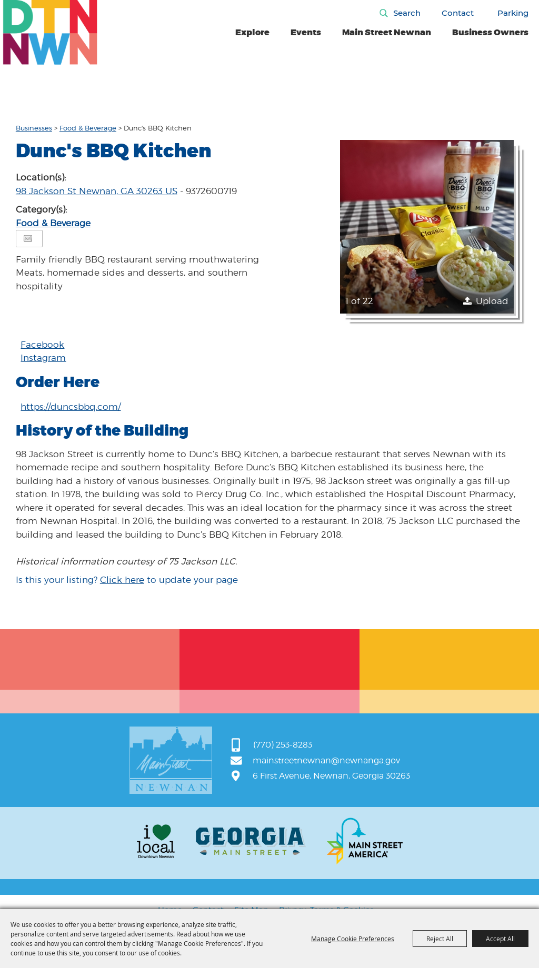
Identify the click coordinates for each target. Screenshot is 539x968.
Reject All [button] (439, 938)
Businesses (34, 128)
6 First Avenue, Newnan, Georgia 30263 (331, 776)
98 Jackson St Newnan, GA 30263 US (96, 191)
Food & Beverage (87, 128)
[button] (427, 227)
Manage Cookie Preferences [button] (352, 938)
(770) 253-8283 (282, 745)
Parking (512, 13)
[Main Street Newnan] (50, 32)
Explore (252, 32)
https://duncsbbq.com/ (71, 406)
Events (306, 32)
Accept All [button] (500, 938)
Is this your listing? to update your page (127, 579)
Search (407, 13)
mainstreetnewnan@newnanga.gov (326, 760)
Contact (458, 13)
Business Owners (490, 32)
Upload (492, 301)
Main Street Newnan (386, 32)
